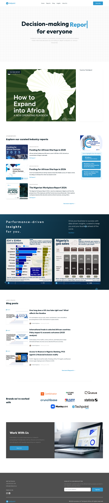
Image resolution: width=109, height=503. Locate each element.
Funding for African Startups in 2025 (47, 150)
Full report (32, 158)
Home (42, 3)
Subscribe (98, 3)
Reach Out (19, 448)
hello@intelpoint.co (11, 486)
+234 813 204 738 (11, 483)
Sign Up (97, 489)
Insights (58, 3)
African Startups (33, 146)
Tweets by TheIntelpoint (86, 70)
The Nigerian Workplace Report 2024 (48, 187)
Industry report (33, 184)
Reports (48, 3)
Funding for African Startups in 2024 (47, 169)
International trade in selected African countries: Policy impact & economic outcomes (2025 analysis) (50, 332)
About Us (64, 3)
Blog (53, 3)
